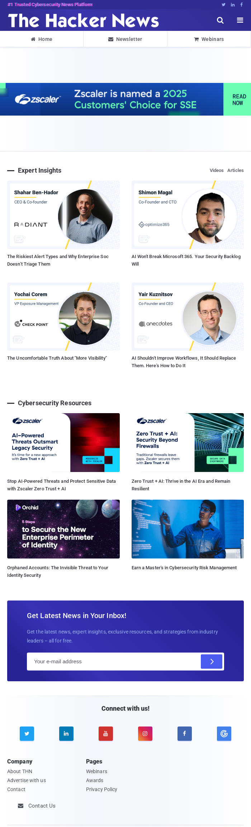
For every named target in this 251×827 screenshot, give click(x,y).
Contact (16, 789)
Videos (217, 170)
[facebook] (184, 733)
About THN (19, 771)
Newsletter (125, 39)
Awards (95, 780)
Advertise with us (26, 780)
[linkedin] (66, 733)
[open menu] (240, 20)
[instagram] (145, 733)
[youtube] (106, 733)
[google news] (224, 733)
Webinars (209, 39)
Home (42, 39)
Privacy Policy (101, 789)
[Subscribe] (211, 661)
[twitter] (27, 733)
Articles (235, 170)
